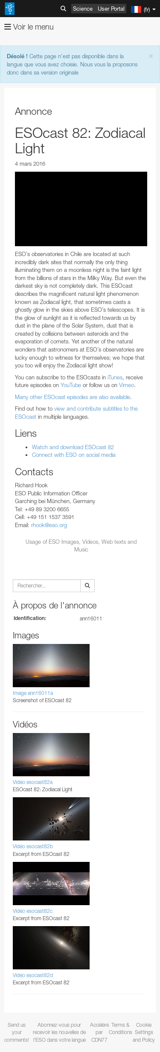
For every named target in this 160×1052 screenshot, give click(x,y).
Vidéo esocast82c (32, 911)
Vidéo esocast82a (32, 782)
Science (83, 8)
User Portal (111, 8)
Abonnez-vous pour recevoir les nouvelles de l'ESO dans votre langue (59, 1032)
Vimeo (126, 384)
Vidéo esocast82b (33, 846)
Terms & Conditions (120, 1028)
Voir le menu (29, 26)
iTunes (115, 377)
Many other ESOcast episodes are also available (72, 396)
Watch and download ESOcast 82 (73, 447)
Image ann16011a (33, 693)
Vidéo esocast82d (33, 975)
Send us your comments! (16, 1032)
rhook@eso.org (49, 525)
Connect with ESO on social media (74, 454)
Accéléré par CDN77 (99, 1032)
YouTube (71, 384)
